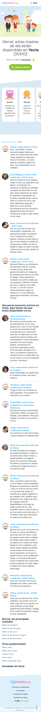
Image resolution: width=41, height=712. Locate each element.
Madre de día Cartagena (11, 628)
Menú (33, 3)
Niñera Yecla (7, 647)
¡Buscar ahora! (20, 67)
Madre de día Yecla (9, 651)
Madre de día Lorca (9, 632)
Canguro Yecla (7, 654)
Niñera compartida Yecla (11, 661)
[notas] (20, 701)
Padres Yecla (7, 657)
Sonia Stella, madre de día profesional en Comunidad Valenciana (22, 405)
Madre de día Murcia (10, 625)
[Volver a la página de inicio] (10, 3)
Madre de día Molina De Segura (14, 635)
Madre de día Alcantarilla (11, 638)
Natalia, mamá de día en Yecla (23, 147)
